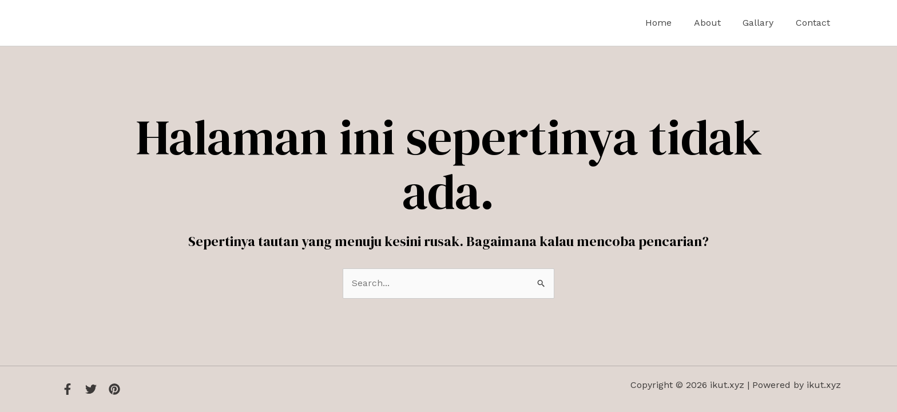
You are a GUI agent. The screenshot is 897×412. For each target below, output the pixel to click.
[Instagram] (114, 389)
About (716, 22)
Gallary (763, 22)
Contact (814, 22)
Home (671, 22)
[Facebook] (67, 389)
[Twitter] (91, 389)
